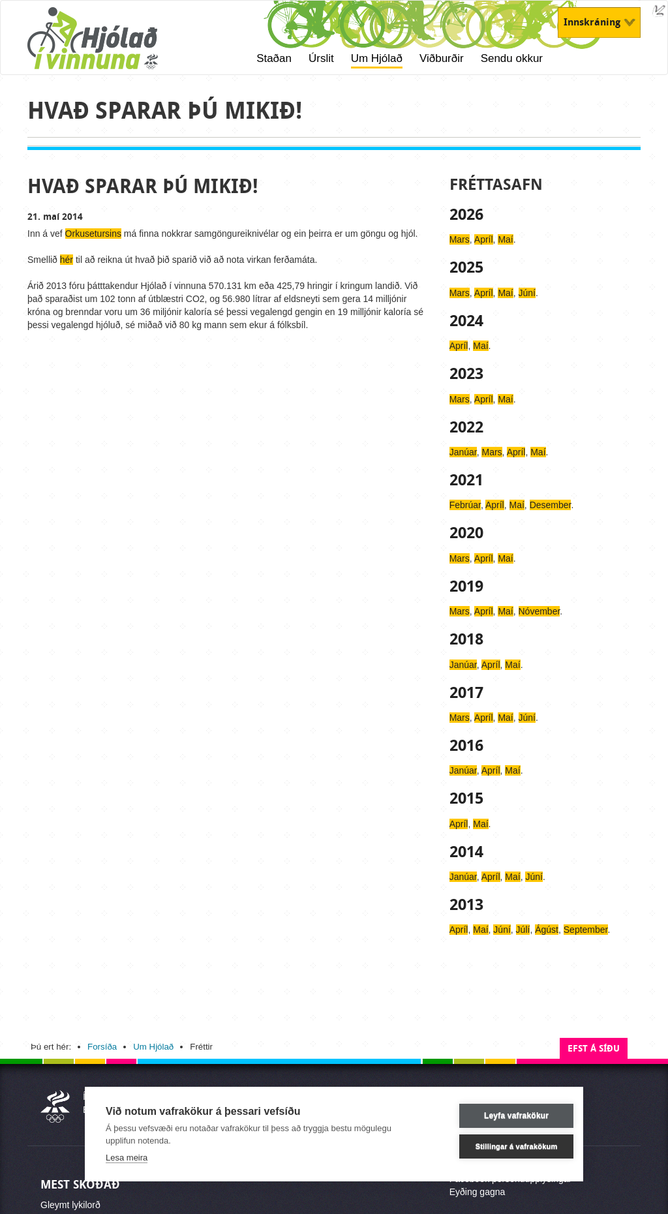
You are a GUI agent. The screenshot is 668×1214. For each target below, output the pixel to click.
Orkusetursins (93, 233)
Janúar (463, 452)
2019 (466, 586)
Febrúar (465, 505)
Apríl (483, 239)
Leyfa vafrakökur (499, 1115)
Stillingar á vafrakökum (500, 1146)
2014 (466, 852)
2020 (466, 533)
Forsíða (102, 1047)
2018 (466, 639)
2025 (466, 267)
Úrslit (321, 58)
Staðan (274, 58)
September (586, 929)
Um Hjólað (376, 58)
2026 (466, 214)
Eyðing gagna (477, 1192)
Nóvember (539, 611)
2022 (466, 427)
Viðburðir (441, 58)
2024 (466, 321)
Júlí (523, 929)
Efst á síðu (594, 1048)
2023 (466, 374)
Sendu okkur (512, 58)
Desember (550, 505)
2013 (466, 905)
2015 (466, 798)
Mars (459, 239)
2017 (466, 693)
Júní (527, 293)
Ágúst (546, 929)
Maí (505, 239)
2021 (466, 480)
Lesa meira (126, 1157)
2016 (466, 745)
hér (66, 259)
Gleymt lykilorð (70, 1205)
